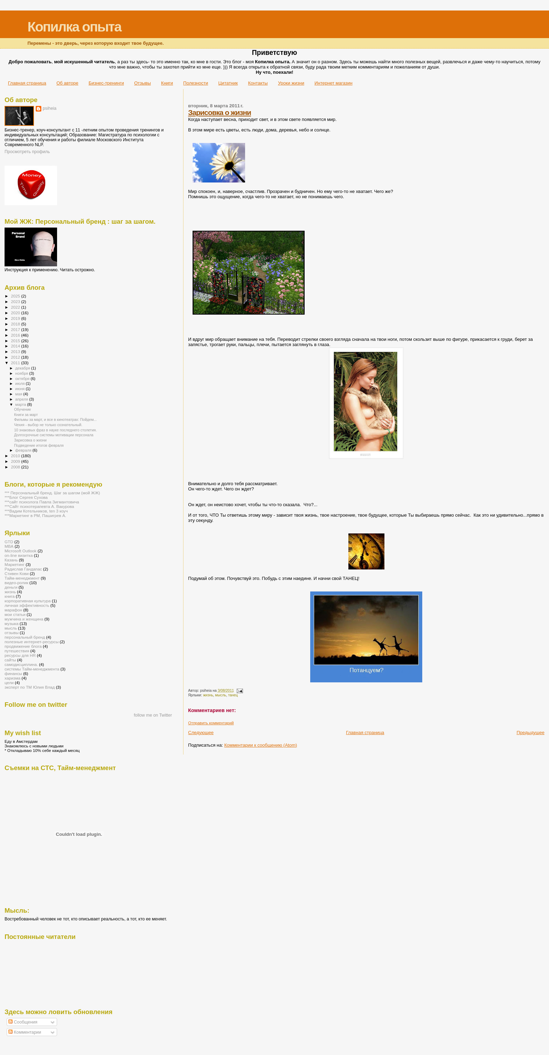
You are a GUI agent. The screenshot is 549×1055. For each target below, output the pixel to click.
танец (233, 695)
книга (10, 596)
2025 (16, 296)
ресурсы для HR (20, 655)
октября (23, 378)
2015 (16, 340)
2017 (16, 329)
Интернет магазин (333, 83)
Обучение (22, 409)
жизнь (208, 695)
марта (21, 404)
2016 (16, 335)
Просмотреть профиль (27, 151)
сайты (10, 660)
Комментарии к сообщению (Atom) (260, 745)
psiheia (49, 108)
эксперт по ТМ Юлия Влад (30, 687)
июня (20, 389)
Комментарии (24, 1032)
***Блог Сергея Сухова (26, 497)
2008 (16, 467)
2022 (16, 307)
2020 (16, 312)
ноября (22, 373)
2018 (16, 324)
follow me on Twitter (153, 715)
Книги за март (26, 414)
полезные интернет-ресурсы (31, 641)
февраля (24, 450)
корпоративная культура (28, 600)
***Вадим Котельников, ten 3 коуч (36, 511)
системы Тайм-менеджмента (32, 669)
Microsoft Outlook (20, 550)
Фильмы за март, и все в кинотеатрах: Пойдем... (55, 419)
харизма (12, 678)
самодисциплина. (21, 664)
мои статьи (15, 614)
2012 (16, 357)
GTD (9, 541)
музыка (12, 623)
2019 (16, 318)
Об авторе (67, 83)
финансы (13, 673)
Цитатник (228, 83)
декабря (23, 368)
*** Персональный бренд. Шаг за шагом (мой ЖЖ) (52, 492)
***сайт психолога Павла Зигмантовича (42, 502)
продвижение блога (23, 646)
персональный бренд (25, 637)
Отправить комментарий (211, 723)
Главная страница (27, 83)
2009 (16, 461)
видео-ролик (16, 582)
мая (19, 394)
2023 (16, 301)
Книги (167, 83)
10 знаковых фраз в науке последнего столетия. (55, 430)
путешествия (17, 650)
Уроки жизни (291, 83)
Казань (11, 560)
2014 (16, 346)
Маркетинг (15, 564)
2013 (16, 351)
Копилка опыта (74, 26)
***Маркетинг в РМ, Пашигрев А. (35, 515)
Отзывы (142, 83)
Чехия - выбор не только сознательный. (48, 425)
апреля (22, 399)
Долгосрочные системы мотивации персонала (53, 435)
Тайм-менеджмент (22, 578)
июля (20, 383)
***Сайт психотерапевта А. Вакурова (39, 506)
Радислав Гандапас (23, 569)
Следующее (201, 732)
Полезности (195, 83)
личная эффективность (27, 605)
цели (9, 682)
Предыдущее (530, 732)
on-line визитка (19, 555)
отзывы (12, 632)
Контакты (257, 83)
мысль (220, 695)
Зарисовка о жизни (219, 112)
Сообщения (22, 1022)
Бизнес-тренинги (106, 83)
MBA (9, 546)
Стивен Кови (17, 573)
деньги (11, 587)
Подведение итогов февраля (39, 445)
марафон (13, 610)
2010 (16, 455)
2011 (16, 362)
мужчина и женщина (24, 619)
